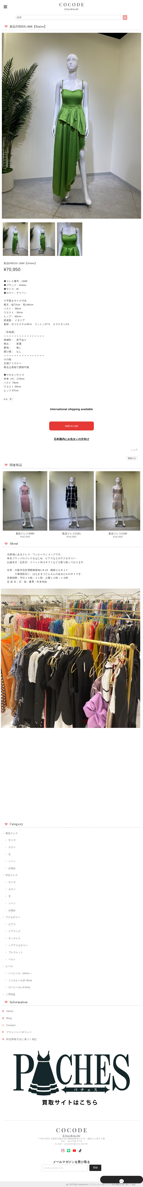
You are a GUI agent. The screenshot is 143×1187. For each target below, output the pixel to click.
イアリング (14, 930)
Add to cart (71, 425)
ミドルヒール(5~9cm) (20, 979)
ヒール (9, 965)
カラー (12, 846)
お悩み (12, 867)
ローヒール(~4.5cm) (19, 986)
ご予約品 (10, 993)
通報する (132, 458)
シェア (134, 449)
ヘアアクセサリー (18, 944)
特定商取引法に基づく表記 (21, 1038)
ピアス (12, 923)
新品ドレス (12, 832)
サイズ (12, 839)
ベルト (12, 958)
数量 (6, 399)
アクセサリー (13, 916)
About (9, 1010)
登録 (95, 1167)
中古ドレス (12, 874)
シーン (12, 860)
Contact (11, 1024)
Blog (9, 1017)
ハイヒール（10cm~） (20, 972)
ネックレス (14, 937)
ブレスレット (15, 951)
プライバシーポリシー (19, 1031)
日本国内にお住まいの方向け (71, 438)
